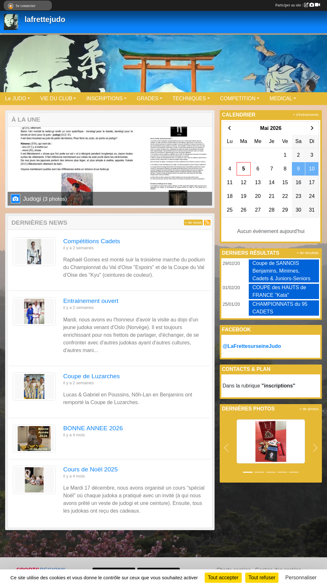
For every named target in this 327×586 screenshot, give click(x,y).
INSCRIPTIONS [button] (104, 98)
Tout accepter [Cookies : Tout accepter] (223, 577)
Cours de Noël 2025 (90, 469)
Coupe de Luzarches (91, 376)
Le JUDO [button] (15, 98)
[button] (226, 447)
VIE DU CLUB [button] (56, 98)
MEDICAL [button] (281, 98)
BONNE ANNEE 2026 (93, 428)
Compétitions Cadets (91, 241)
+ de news (193, 222)
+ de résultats (308, 253)
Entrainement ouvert (90, 300)
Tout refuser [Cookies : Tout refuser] (261, 577)
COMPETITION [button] (237, 98)
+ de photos (309, 409)
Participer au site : (297, 5)
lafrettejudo (45, 19)
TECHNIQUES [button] (189, 98)
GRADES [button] (147, 98)
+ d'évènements (306, 114)
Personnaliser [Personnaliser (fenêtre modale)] (301, 577)
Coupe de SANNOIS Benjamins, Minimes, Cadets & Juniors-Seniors (281, 270)
